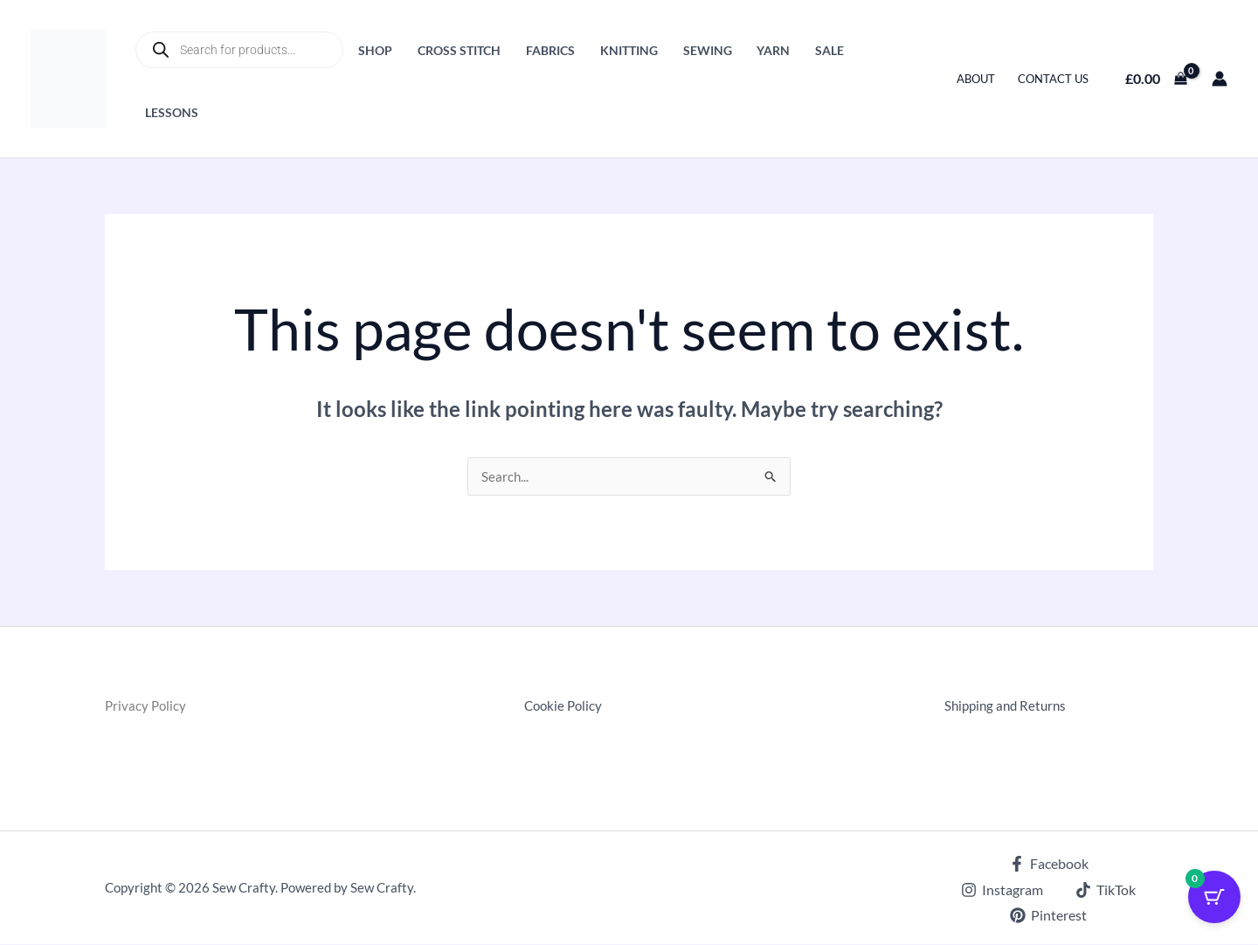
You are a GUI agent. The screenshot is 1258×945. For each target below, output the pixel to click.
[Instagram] (1002, 891)
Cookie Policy (565, 706)
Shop (375, 50)
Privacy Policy (147, 706)
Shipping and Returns (1008, 706)
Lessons (171, 112)
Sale (829, 50)
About (976, 79)
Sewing (707, 50)
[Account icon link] (1219, 79)
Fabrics (550, 50)
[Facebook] (1048, 864)
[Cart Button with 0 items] (1214, 901)
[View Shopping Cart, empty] (1155, 78)
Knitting (629, 50)
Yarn (773, 50)
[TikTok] (1106, 891)
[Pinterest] (1049, 916)
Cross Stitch (459, 50)
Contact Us (1053, 79)
